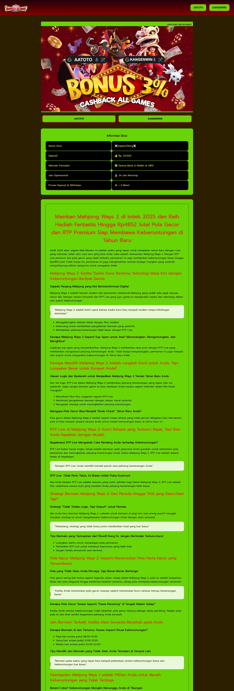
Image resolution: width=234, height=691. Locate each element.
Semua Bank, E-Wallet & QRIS (135, 165)
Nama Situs (55, 146)
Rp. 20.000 (124, 156)
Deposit (53, 156)
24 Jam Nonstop (128, 175)
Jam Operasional (58, 175)
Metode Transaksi (59, 165)
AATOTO (198, 7)
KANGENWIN (219, 7)
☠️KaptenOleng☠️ (125, 146)
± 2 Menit (123, 185)
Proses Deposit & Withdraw (65, 185)
